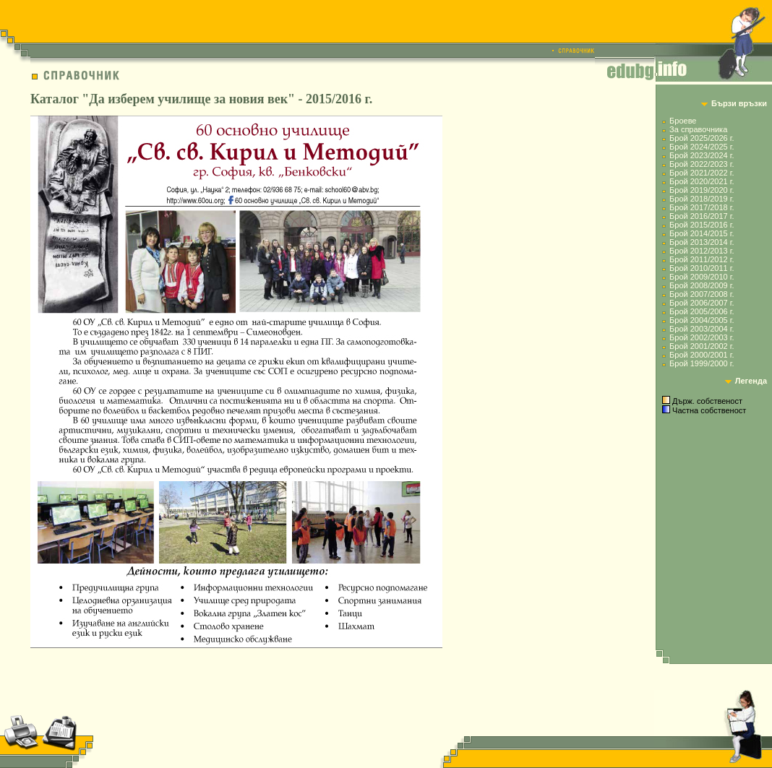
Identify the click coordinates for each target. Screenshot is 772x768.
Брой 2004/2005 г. (701, 320)
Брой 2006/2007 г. (701, 302)
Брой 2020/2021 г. (701, 181)
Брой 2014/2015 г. (701, 233)
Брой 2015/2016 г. (701, 224)
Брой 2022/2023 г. (701, 164)
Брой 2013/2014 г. (701, 242)
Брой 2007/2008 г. (701, 294)
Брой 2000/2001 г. (701, 354)
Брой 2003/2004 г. (701, 328)
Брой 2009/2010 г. (701, 276)
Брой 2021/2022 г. (701, 172)
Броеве (682, 120)
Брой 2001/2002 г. (701, 346)
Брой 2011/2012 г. (701, 259)
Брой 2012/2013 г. (701, 250)
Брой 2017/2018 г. (701, 207)
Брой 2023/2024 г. (701, 155)
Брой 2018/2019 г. (701, 198)
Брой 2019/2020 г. (701, 190)
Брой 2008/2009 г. (701, 285)
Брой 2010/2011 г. (701, 268)
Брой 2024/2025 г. (701, 146)
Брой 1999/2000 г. (701, 363)
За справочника (698, 129)
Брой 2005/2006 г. (701, 311)
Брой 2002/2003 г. (701, 337)
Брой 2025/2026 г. (701, 138)
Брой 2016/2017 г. (701, 216)
